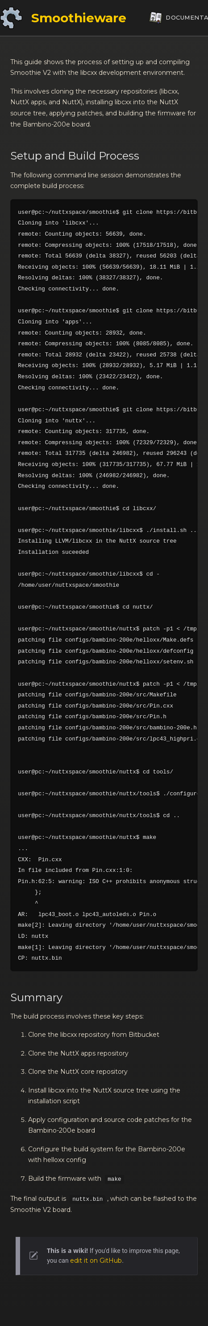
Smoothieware (78, 17)
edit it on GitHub (96, 1260)
